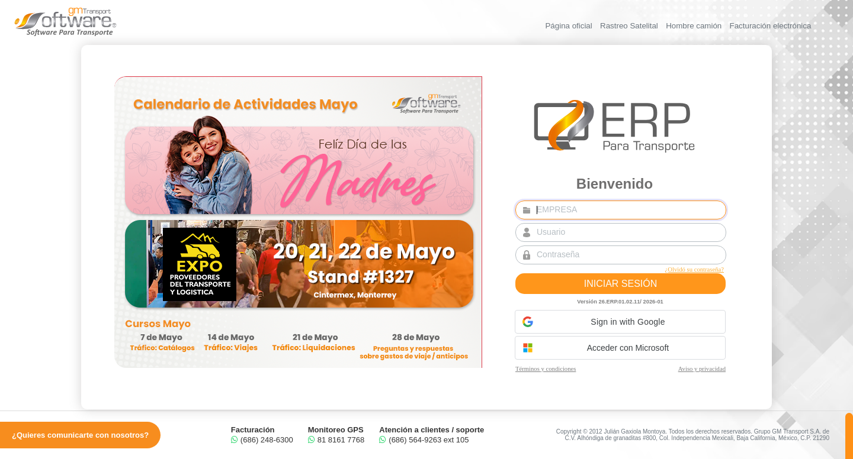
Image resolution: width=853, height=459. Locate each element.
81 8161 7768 (336, 439)
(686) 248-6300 (262, 439)
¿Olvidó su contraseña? (694, 269)
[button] (620, 322)
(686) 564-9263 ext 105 (424, 439)
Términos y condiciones (545, 369)
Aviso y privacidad (701, 369)
